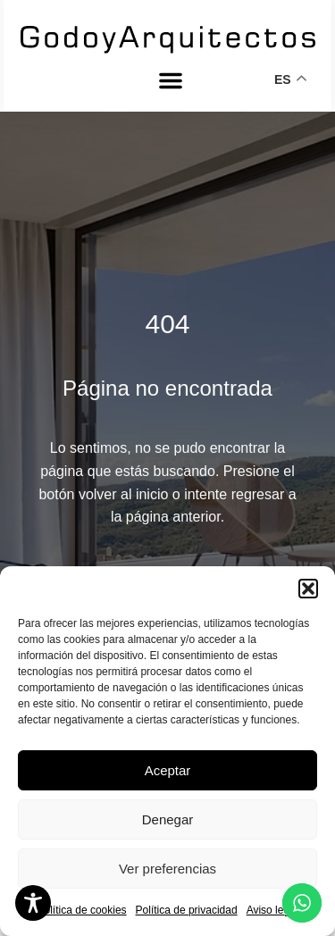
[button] (308, 589)
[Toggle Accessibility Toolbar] (33, 903)
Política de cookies (82, 910)
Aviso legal (272, 910)
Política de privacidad (187, 910)
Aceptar (168, 770)
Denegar (168, 819)
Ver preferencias (167, 868)
